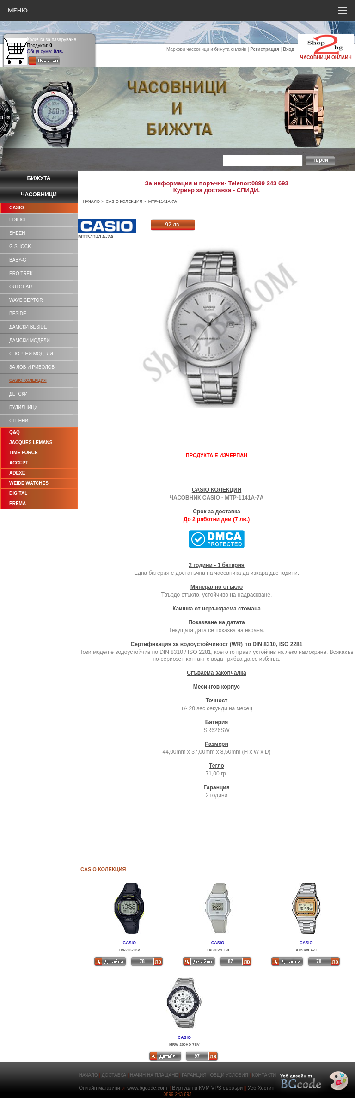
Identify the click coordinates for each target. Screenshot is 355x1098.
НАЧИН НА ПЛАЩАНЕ (154, 1075)
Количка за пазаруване (51, 39)
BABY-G (17, 259)
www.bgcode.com (147, 1088)
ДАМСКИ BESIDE (28, 326)
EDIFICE (18, 219)
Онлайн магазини (99, 1088)
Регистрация (264, 49)
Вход (288, 49)
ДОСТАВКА (114, 1075)
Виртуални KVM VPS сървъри (207, 1088)
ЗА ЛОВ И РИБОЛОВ (32, 367)
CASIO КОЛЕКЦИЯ (124, 201)
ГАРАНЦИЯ (194, 1075)
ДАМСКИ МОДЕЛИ (29, 340)
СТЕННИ (18, 420)
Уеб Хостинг (262, 1088)
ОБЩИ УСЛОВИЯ (229, 1075)
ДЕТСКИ (18, 393)
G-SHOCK (20, 246)
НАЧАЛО (91, 201)
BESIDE (17, 313)
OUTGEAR (20, 286)
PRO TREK (21, 273)
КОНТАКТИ (264, 1075)
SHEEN (17, 233)
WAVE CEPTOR (26, 300)
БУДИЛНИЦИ (23, 407)
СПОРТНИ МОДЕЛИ (31, 353)
